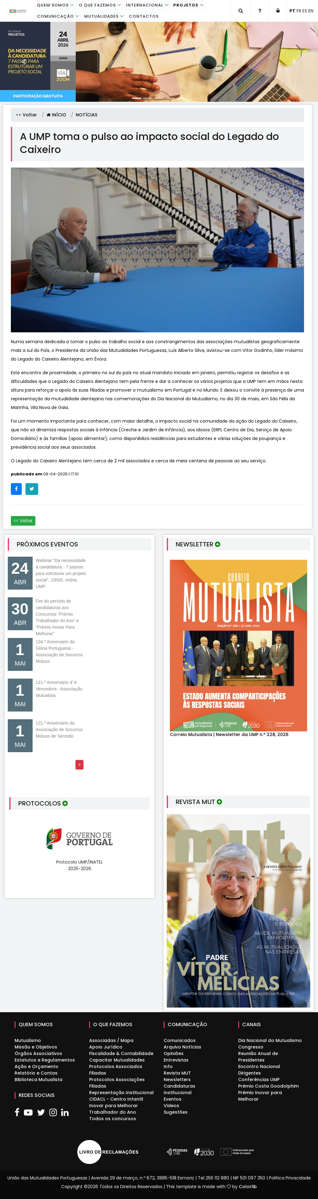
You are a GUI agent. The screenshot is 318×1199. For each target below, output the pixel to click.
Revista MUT (177, 1073)
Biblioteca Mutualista (38, 1079)
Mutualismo (28, 1040)
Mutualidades (101, 16)
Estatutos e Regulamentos (45, 1060)
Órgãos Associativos (38, 1053)
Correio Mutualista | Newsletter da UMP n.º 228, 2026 (229, 734)
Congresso (250, 1047)
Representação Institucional (121, 1092)
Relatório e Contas (36, 1073)
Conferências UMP (258, 1079)
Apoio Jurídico (105, 1047)
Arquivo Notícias (182, 1047)
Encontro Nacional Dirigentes (259, 1069)
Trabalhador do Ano (112, 1112)
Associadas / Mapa (111, 1040)
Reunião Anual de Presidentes (258, 1056)
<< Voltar (26, 115)
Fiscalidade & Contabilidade (121, 1053)
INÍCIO (56, 115)
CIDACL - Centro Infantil (116, 1099)
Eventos (172, 1099)
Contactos (143, 16)
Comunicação (55, 16)
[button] (24, 62)
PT (292, 11)
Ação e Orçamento (36, 1066)
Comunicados (180, 1040)
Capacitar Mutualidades (117, 1060)
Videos (171, 1105)
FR (299, 11)
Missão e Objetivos (36, 1047)
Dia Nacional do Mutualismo (270, 1040)
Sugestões (176, 1112)
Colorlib (248, 1186)
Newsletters (177, 1079)
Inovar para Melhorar (113, 1105)
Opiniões (174, 1053)
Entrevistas (176, 1060)
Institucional (178, 1092)
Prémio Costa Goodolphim (268, 1086)
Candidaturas (179, 1086)
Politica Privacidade (290, 1178)
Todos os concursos (112, 1119)
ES (304, 11)
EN (310, 11)
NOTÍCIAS (86, 115)
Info (168, 1066)
